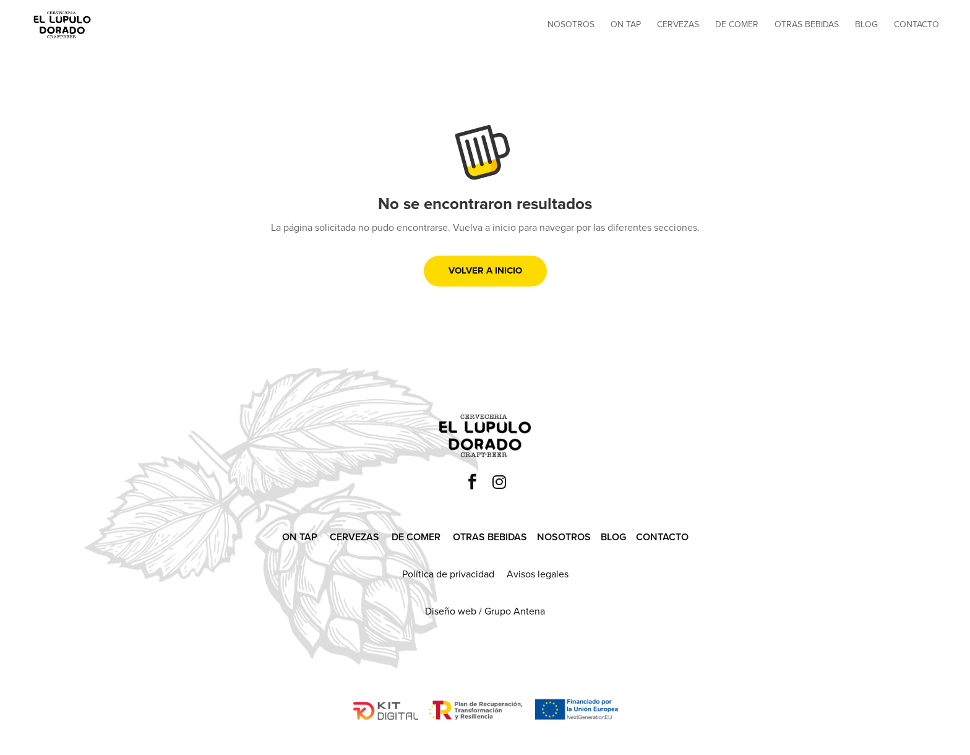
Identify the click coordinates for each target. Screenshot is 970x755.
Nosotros (570, 25)
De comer (736, 25)
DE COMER (416, 537)
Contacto (916, 25)
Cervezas (678, 25)
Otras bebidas (807, 25)
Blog (866, 25)
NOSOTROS (564, 537)
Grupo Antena (514, 611)
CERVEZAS (354, 537)
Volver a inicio (485, 270)
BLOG (613, 537)
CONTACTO (662, 537)
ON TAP (299, 537)
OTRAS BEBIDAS (490, 537)
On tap (626, 25)
